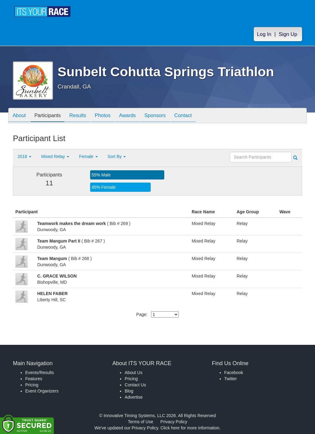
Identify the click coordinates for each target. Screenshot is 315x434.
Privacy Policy (173, 421)
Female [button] (88, 156)
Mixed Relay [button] (55, 156)
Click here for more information (190, 427)
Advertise (133, 397)
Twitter (230, 378)
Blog (129, 391)
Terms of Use (140, 421)
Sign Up (288, 34)
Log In (264, 34)
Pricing (31, 384)
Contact (194, 116)
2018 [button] (24, 156)
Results (82, 116)
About (20, 116)
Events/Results (39, 372)
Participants (50, 116)
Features (33, 378)
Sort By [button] (117, 156)
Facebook (233, 372)
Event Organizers (41, 391)
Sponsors (164, 116)
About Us (133, 372)
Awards (135, 116)
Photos (109, 116)
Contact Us (135, 384)
